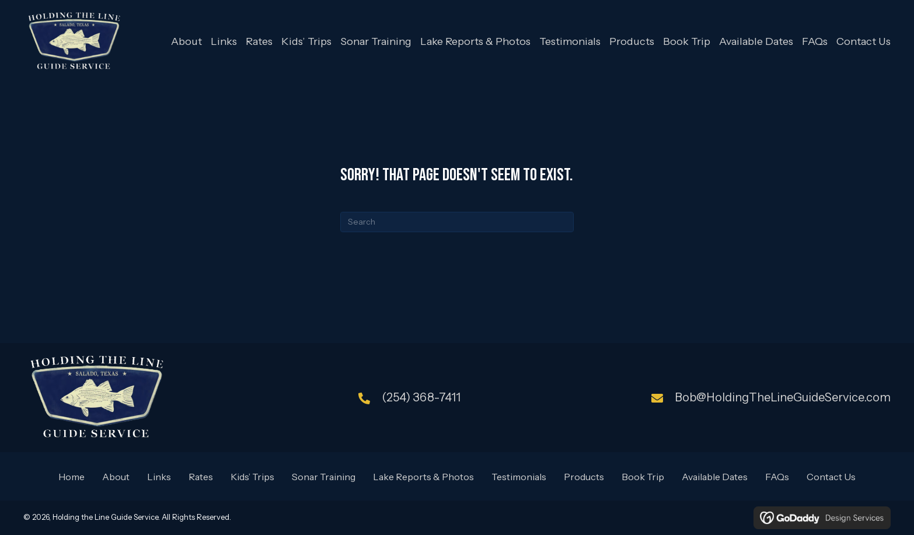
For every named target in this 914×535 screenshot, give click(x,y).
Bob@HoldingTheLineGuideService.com (783, 397)
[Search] (457, 222)
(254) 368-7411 (421, 397)
